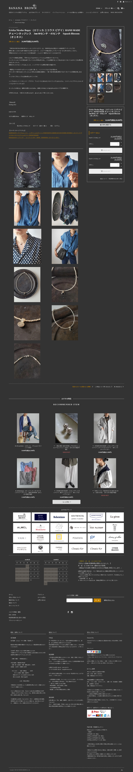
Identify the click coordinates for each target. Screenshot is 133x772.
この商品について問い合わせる (104, 386)
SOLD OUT (105, 150)
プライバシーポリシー (15, 620)
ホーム (10, 20)
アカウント (127, 2)
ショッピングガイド (92, 12)
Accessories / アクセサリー (21, 20)
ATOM (14, 615)
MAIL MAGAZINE (116, 12)
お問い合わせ (104, 12)
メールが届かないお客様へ (75, 12)
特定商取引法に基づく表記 (115, 178)
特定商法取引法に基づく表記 (17, 617)
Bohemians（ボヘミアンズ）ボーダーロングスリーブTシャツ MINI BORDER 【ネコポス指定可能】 (28, 492)
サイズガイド (46, 12)
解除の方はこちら (109, 600)
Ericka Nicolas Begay (20, 22)
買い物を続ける (119, 386)
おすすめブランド (34, 12)
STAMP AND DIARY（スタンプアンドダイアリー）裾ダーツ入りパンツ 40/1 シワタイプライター (66, 492)
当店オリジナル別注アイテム (18, 12)
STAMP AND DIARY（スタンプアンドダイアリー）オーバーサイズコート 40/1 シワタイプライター (105, 447)
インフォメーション (59, 12)
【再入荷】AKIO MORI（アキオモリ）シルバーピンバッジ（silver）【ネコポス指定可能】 (66, 447)
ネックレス (33, 20)
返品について (103, 178)
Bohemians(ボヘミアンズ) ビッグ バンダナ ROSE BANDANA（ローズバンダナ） (34, 137)
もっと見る (67, 502)
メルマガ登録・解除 (15, 612)
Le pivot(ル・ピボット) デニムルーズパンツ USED (28, 446)
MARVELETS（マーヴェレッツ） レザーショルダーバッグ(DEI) (28, 133)
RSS (10, 615)
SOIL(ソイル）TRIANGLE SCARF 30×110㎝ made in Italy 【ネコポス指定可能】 (105, 491)
